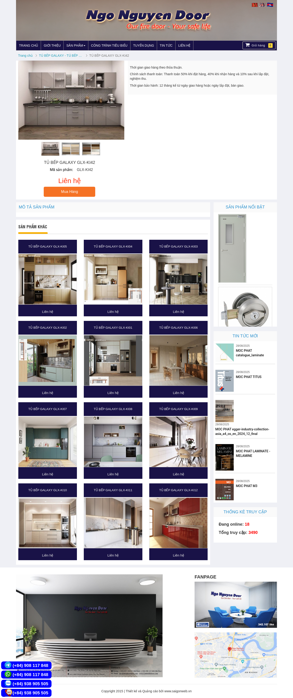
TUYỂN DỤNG (143, 45)
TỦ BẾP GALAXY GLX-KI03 (178, 246)
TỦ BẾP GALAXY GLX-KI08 (113, 409)
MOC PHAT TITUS (249, 377)
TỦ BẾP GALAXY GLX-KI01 (113, 327)
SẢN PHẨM (75, 45)
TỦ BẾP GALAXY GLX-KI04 (113, 246)
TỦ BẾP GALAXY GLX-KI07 (47, 409)
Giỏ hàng (259, 45)
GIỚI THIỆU (52, 45)
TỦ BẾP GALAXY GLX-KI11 (113, 490)
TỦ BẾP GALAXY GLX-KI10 (47, 490)
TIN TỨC (166, 45)
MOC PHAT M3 (247, 486)
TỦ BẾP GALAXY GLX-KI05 (47, 246)
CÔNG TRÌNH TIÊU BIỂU (109, 45)
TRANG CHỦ (28, 45)
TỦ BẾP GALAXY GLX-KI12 (178, 490)
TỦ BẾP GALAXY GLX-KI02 (47, 327)
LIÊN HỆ (184, 45)
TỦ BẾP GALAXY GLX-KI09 (178, 409)
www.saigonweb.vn (178, 691)
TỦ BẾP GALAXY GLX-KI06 (178, 327)
